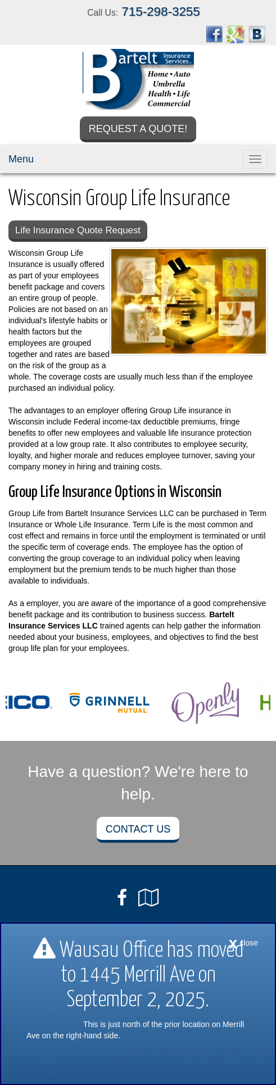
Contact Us (138, 829)
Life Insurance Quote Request (78, 230)
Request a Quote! (138, 128)
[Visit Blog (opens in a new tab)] (257, 33)
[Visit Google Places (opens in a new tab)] (236, 33)
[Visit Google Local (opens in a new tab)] (149, 898)
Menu (21, 159)
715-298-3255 (160, 11)
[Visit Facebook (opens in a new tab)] (214, 33)
